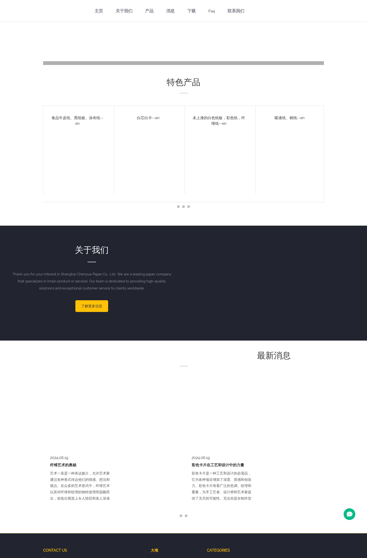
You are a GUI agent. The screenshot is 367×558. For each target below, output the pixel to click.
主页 (99, 36)
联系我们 (236, 36)
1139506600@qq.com (78, 497)
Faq (211, 36)
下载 (191, 36)
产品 (149, 36)
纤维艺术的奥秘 (63, 387)
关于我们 (124, 36)
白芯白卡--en (148, 118)
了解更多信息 (91, 306)
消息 (170, 36)
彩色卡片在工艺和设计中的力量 (218, 387)
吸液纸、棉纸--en (290, 118)
